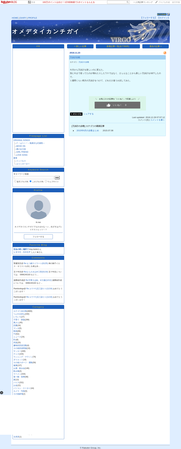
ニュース (17, 337)
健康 (15, 365)
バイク (16, 382)
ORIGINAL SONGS (21, 140)
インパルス (21, 161)
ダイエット (18, 360)
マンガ (16, 328)
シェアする (88, 114)
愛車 (15, 158)
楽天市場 (176, 2)
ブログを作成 (164, 2)
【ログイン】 (163, 18)
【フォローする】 (148, 18)
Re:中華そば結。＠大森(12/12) (39, 280)
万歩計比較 (75, 57)
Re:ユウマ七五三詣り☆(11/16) (39, 288)
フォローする (38, 237)
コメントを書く (157, 120)
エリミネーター (23, 164)
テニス (16, 354)
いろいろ (17, 317)
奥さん (16, 322)
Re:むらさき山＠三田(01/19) (36, 272)
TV (14, 334)
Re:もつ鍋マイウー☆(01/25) (36, 263)
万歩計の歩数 (84, 62)
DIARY (23, 18)
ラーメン (17, 374)
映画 (15, 331)
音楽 (33, 2)
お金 (15, 385)
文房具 (16, 437)
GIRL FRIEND (22, 152)
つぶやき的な (19, 314)
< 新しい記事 (80, 46)
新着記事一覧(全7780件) (118, 46)
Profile (38, 190)
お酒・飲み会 (19, 368)
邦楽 (15, 342)
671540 (162, 14)
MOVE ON (20, 146)
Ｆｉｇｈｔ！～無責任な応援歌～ (30, 143)
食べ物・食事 (19, 377)
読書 (15, 325)
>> (143, 2)
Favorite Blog (38, 245)
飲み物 (16, 371)
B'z (14, 340)
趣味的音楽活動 (20, 345)
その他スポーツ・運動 (22, 362)
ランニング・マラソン (22, 357)
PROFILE (32, 18)
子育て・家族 (19, 320)
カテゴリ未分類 (20, 311)
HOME (15, 18)
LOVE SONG (22, 155)
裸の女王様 (21, 149)
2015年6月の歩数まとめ (88, 130)
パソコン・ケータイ (22, 388)
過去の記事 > (155, 46)
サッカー (17, 351)
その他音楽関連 (20, 348)
